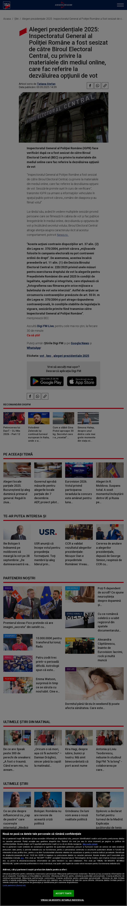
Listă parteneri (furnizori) (14, 885)
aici (22, 858)
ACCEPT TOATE (63, 893)
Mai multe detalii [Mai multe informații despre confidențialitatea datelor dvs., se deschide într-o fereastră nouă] (90, 844)
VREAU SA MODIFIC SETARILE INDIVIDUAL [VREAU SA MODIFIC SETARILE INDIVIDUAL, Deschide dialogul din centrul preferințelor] (62, 900)
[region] (63, 867)
